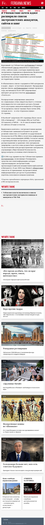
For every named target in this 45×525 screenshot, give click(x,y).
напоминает (31, 93)
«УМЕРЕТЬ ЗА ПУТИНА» (29, 480)
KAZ (3, 8)
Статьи (13, 11)
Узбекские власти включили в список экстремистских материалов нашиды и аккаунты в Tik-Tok (20, 195)
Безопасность (12, 30)
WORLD (23, 8)
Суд (23, 28)
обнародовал (38, 168)
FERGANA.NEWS (21, 3)
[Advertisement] (22, 222)
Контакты (6, 519)
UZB (19, 8)
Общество (28, 28)
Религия (35, 28)
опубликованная (20, 88)
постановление (7, 159)
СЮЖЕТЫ (37, 11)
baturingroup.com (19, 523)
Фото (29, 11)
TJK (10, 8)
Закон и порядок (16, 28)
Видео (21, 11)
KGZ (7, 8)
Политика (4, 30)
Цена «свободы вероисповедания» (10, 480)
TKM (15, 8)
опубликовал (29, 65)
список (16, 68)
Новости (4, 11)
